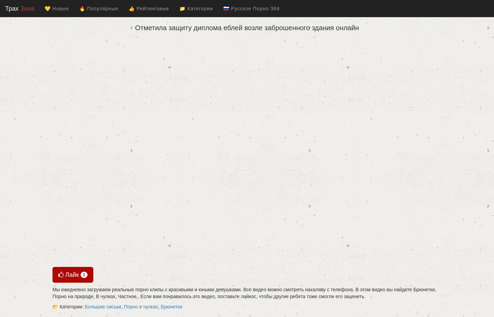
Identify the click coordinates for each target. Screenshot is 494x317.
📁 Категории (196, 8)
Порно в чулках (141, 306)
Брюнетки (172, 306)
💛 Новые (57, 8)
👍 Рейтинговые (149, 8)
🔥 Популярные (98, 8)
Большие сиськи (103, 306)
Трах (19, 8)
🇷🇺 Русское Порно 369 (251, 8)
